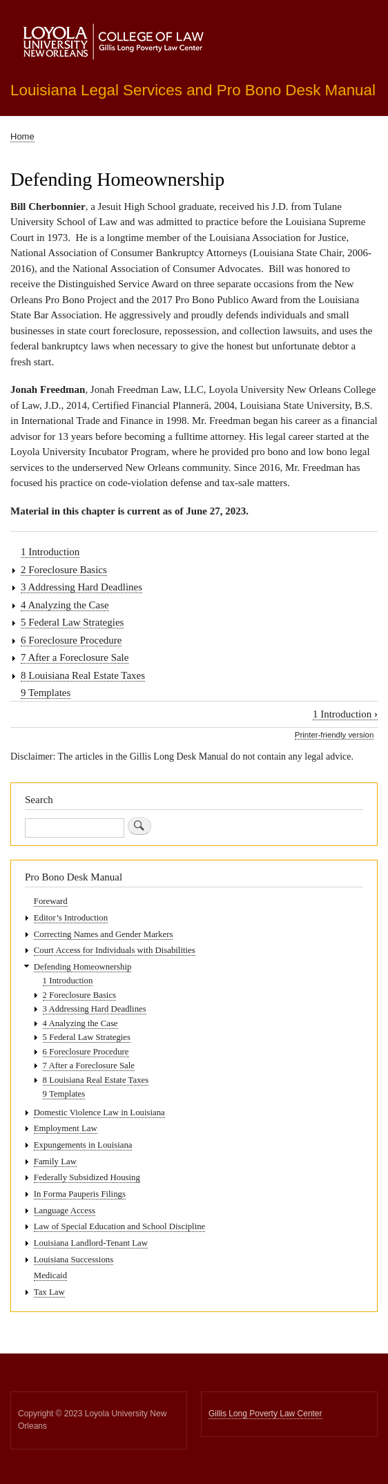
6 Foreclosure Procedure (71, 640)
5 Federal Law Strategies (72, 622)
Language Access (64, 1210)
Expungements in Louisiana (83, 1145)
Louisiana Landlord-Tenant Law (91, 1243)
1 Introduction (50, 551)
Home (22, 136)
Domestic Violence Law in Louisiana (99, 1112)
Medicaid (50, 1275)
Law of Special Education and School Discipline (119, 1226)
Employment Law (65, 1128)
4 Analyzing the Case (65, 604)
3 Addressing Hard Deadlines (81, 586)
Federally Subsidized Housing (87, 1177)
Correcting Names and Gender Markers (103, 934)
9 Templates (45, 692)
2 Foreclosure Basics (64, 569)
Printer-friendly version (334, 735)
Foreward (51, 901)
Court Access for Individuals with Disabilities (114, 950)
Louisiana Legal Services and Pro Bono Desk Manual (193, 90)
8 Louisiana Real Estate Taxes (83, 675)
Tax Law (49, 1292)
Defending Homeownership (83, 967)
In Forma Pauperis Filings (80, 1194)
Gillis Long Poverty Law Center (265, 1413)
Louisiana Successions (73, 1259)
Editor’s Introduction (71, 918)
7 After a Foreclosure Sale (74, 657)
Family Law (55, 1161)
